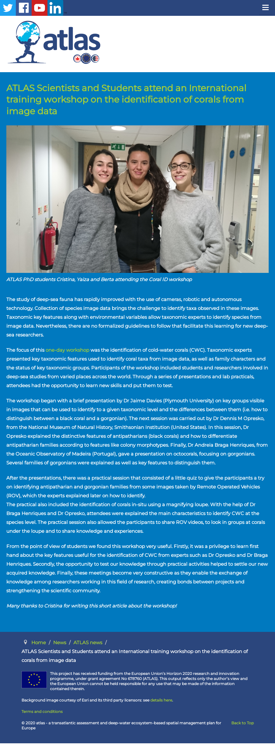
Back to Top (242, 723)
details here (161, 700)
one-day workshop (67, 350)
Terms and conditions (42, 711)
